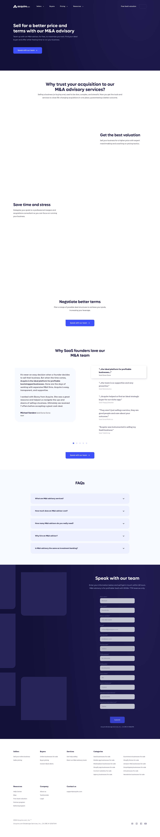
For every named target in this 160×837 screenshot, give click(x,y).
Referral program (19, 806)
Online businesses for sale (49, 757)
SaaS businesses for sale (101, 757)
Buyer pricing (44, 760)
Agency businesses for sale (102, 774)
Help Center (17, 791)
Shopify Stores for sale (131, 760)
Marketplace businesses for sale (104, 764)
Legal (42, 799)
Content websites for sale (102, 771)
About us (43, 791)
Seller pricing (17, 760)
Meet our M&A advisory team (77, 760)
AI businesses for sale (130, 771)
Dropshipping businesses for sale (134, 767)
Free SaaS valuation (128, 6)
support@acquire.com (74, 791)
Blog (14, 795)
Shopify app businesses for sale (104, 767)
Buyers (52, 6)
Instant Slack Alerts (46, 764)
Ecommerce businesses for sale (134, 757)
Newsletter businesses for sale (134, 774)
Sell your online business (21, 757)
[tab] (73, 443)
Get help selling (72, 757)
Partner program (19, 802)
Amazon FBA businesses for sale (134, 764)
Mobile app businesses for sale (103, 760)
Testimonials (44, 795)
